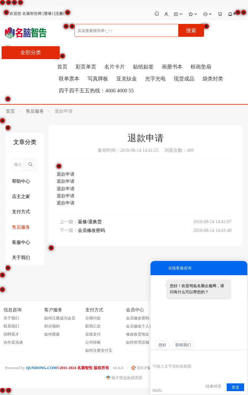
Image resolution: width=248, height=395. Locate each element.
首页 (62, 66)
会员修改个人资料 (141, 326)
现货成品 (184, 78)
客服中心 (21, 242)
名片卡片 (114, 66)
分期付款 (93, 318)
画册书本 (172, 66)
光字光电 (155, 78)
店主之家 (21, 196)
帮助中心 (21, 181)
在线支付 (93, 334)
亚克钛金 (126, 78)
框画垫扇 (201, 66)
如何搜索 (52, 334)
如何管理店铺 (137, 342)
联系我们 (11, 326)
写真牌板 (98, 78)
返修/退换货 (90, 221)
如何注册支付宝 (98, 350)
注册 (59, 13)
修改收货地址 (137, 334)
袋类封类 (212, 78)
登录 (48, 13)
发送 (235, 387)
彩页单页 (86, 66)
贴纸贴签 (143, 66)
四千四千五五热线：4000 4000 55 (96, 90)
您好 (162, 345)
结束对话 (213, 386)
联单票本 (69, 78)
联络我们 (183, 345)
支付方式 (21, 211)
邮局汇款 (93, 326)
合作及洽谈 (13, 342)
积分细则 (52, 326)
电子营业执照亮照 (124, 378)
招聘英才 (11, 334)
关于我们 (21, 257)
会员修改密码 (91, 230)
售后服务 (35, 111)
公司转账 (93, 342)
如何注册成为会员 (59, 318)
